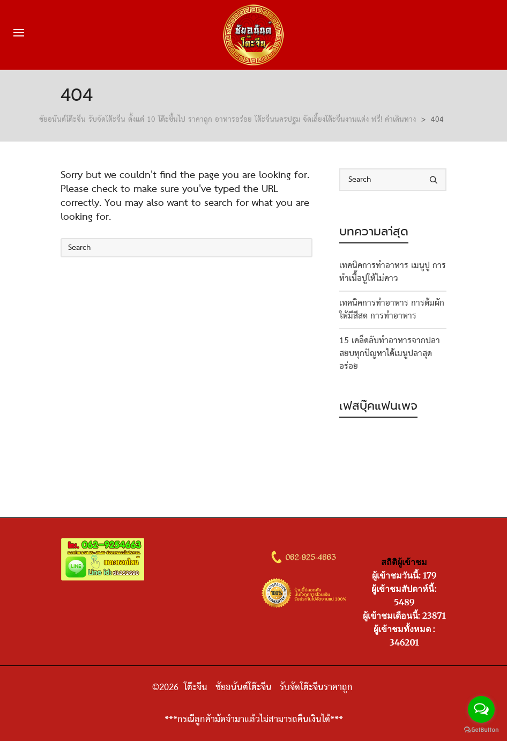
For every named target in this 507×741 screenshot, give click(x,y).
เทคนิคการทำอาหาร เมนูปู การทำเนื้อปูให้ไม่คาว (392, 272)
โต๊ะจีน (197, 687)
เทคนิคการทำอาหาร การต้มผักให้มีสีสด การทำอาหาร (391, 309)
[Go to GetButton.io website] (481, 730)
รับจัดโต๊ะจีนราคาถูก (317, 687)
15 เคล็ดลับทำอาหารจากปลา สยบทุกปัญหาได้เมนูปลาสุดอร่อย (389, 354)
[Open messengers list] (481, 709)
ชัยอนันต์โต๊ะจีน (243, 687)
